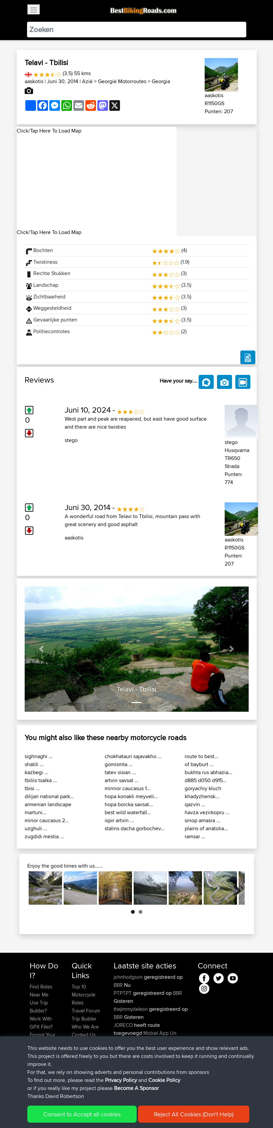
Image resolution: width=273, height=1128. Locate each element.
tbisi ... (32, 788)
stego (71, 440)
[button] (41, 649)
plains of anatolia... (206, 828)
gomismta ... (119, 764)
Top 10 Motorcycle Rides (83, 994)
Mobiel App (156, 1033)
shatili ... (34, 764)
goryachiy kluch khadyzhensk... (203, 792)
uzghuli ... (36, 828)
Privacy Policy (119, 1113)
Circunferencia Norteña (138, 1065)
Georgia (161, 81)
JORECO (124, 1025)
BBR (118, 984)
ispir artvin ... (119, 820)
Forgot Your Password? (42, 1038)
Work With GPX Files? (41, 1022)
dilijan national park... (49, 796)
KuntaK (122, 1073)
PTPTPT (123, 992)
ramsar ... (195, 836)
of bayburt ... (199, 764)
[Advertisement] (97, 181)
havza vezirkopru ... (207, 812)
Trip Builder (84, 1018)
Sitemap (92, 1113)
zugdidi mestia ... (44, 836)
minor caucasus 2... (47, 820)
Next (234, 888)
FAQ (34, 1066)
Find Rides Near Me (41, 990)
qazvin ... (195, 804)
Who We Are (85, 1026)
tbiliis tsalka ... (41, 780)
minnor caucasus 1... (128, 788)
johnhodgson (129, 976)
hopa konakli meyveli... (131, 796)
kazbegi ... (36, 772)
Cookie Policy (152, 1113)
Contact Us (84, 1034)
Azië (87, 81)
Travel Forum (86, 1010)
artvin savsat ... (122, 780)
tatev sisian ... (120, 772)
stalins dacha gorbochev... (135, 828)
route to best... (201, 756)
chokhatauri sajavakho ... (133, 756)
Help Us (80, 1042)
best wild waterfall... (128, 812)
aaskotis (34, 81)
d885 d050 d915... (206, 780)
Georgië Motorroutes (122, 81)
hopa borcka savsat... (129, 804)
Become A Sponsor (41, 1054)
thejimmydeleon (131, 1008)
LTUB (161, 1073)
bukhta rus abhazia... (208, 772)
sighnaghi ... (39, 756)
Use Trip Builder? (39, 1006)
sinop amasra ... (202, 820)
